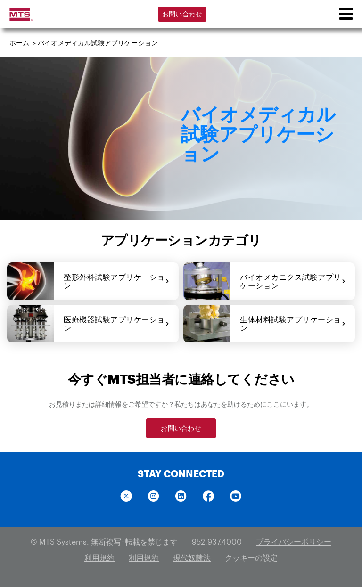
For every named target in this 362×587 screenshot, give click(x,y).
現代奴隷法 (192, 557)
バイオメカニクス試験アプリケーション (293, 281)
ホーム (19, 43)
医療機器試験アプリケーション (116, 323)
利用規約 (99, 557)
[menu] (345, 14)
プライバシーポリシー (293, 541)
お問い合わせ (182, 14)
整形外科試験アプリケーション (116, 281)
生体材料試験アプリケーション (293, 323)
